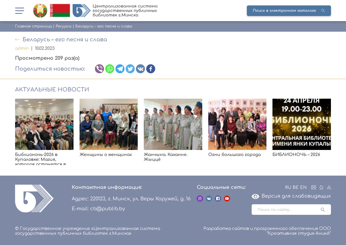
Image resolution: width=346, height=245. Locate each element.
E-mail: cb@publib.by (98, 209)
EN (303, 187)
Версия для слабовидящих (291, 196)
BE (296, 187)
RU (288, 187)
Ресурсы (63, 26)
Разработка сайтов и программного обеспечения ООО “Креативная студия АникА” (267, 231)
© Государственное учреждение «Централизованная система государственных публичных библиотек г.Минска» (87, 231)
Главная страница (33, 26)
